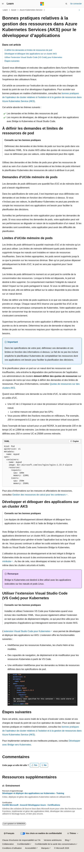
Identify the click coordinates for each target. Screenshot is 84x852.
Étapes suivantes (11, 61)
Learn (5, 10)
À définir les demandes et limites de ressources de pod (28, 50)
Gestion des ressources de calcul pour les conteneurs (39, 495)
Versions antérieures (53, 840)
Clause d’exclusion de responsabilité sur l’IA (21, 840)
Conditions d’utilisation (12, 848)
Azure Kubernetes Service (31, 10)
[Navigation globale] (3, 3)
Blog (67, 840)
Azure (13, 10)
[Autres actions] (79, 10)
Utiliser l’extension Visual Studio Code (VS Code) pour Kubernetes (33, 57)
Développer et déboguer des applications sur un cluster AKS (30, 54)
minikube (6, 561)
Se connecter (76, 4)
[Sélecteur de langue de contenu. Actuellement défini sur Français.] (9, 833)
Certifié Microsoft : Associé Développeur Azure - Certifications (31, 805)
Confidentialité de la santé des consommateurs (55, 844)
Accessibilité (30, 848)
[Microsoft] (42, 4)
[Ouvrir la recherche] (66, 3)
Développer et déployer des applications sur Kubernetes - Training (33, 793)
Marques (45, 848)
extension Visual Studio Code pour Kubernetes (27, 631)
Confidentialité (23, 844)
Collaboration (8, 844)
